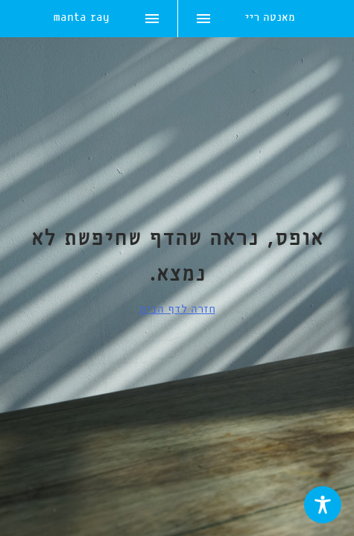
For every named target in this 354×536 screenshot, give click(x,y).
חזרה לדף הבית (177, 309)
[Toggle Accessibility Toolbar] (323, 505)
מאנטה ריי (269, 19)
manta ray (81, 19)
